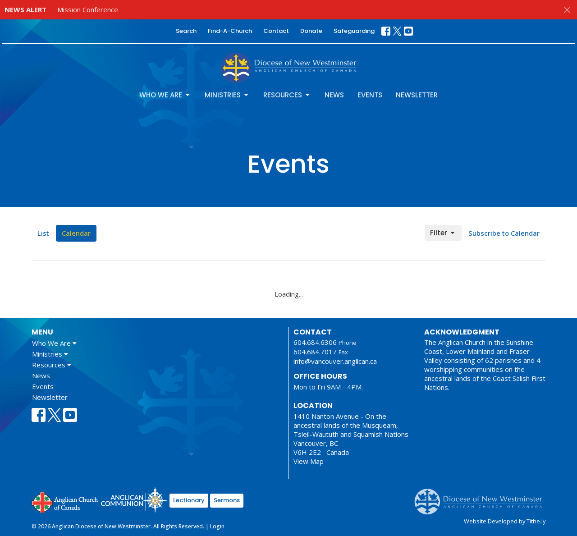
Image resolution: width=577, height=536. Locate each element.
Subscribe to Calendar (504, 233)
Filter (443, 233)
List (43, 233)
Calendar (76, 233)
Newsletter (417, 95)
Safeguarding (354, 31)
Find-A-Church (230, 31)
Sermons (227, 500)
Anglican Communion (134, 500)
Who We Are (165, 95)
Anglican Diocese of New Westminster (481, 497)
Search (186, 31)
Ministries (227, 95)
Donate (311, 31)
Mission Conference (87, 9)
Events (369, 95)
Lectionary (189, 500)
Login (217, 526)
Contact (276, 31)
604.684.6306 (315, 342)
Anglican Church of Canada (65, 501)
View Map (308, 461)
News (334, 95)
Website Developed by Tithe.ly (504, 521)
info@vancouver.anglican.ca (335, 361)
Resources (287, 95)
